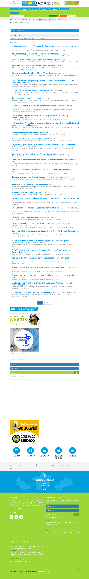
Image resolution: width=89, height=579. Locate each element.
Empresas (40, 19)
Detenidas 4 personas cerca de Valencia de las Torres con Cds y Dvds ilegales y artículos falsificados (44, 145)
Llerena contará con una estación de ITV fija (30, 133)
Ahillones (12, 546)
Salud (65, 19)
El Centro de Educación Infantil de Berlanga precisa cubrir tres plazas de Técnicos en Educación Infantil (42, 241)
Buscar (22, 16)
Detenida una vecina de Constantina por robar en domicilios (37, 177)
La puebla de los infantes (25, 554)
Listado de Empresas (17, 22)
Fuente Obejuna (22, 560)
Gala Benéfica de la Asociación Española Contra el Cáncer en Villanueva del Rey (44, 208)
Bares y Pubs (48, 19)
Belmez (12, 560)
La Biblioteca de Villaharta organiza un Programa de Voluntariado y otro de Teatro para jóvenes (43, 284)
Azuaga (17, 546)
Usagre (30, 548)
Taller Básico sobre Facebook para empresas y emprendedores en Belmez (43, 160)
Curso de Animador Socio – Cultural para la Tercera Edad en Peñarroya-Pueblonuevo (41, 224)
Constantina (31, 552)
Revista (64, 9)
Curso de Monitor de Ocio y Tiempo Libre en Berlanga (34, 59)
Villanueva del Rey (25, 561)
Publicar (53, 15)
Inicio (11, 26)
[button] (43, 489)
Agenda (34, 9)
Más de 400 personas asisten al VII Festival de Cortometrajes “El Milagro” (42, 169)
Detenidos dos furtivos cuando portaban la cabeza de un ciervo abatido (42, 258)
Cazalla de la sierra (20, 552)
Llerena (20, 548)
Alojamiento (15, 19)
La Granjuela (31, 560)
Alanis (11, 552)
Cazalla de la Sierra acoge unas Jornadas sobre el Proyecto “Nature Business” (44, 231)
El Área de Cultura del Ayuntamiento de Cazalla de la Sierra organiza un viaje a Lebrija (44, 276)
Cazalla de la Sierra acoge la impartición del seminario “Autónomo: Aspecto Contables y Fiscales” (43, 82)
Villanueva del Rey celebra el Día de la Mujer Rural (32, 185)
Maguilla (25, 548)
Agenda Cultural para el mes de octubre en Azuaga (33, 65)
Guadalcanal (13, 554)
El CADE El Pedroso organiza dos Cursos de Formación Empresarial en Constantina (41, 251)
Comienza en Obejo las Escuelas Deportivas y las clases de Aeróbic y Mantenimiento (40, 116)
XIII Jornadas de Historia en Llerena (26, 98)
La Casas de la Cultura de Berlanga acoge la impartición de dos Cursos (41, 292)
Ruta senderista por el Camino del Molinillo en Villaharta (35, 54)
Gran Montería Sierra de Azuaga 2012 (27, 192)
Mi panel (62, 15)
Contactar (14, 13)
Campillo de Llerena (31, 546)
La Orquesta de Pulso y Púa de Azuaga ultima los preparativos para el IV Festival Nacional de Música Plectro (45, 124)
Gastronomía (58, 19)
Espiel (16, 560)
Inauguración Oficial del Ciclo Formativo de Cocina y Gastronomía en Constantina (45, 198)
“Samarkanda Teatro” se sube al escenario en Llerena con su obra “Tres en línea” (45, 267)
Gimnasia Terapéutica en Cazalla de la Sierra (30, 138)
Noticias (24, 9)
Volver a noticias (18, 30)
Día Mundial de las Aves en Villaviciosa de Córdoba (33, 90)
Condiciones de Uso (43, 571)
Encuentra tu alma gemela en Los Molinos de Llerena (34, 154)
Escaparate (27, 22)
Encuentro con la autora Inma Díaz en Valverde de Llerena (36, 73)
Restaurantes (25, 19)
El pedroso (39, 552)
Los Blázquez (39, 560)
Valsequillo (17, 561)
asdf (44, 483)
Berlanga (22, 546)
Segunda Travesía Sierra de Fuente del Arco (30, 217)
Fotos (44, 9)
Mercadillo (14, 9)
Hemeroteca (13, 573)
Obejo (11, 561)
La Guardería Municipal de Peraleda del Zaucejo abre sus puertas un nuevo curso (45, 46)
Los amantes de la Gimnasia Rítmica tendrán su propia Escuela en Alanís (42, 106)
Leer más (48, 526)
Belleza (72, 19)
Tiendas (33, 19)
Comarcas (54, 9)
